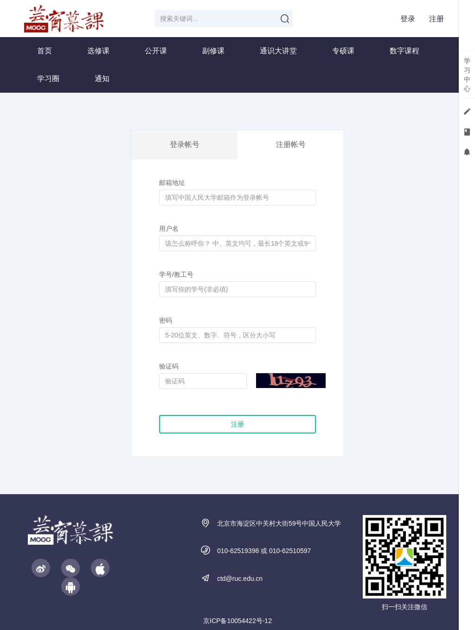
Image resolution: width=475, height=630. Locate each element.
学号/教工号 (176, 274)
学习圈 (48, 79)
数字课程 (404, 51)
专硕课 (343, 51)
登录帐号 (184, 144)
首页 (44, 51)
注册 (436, 19)
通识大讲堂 (278, 51)
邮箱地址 (172, 182)
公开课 (156, 51)
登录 (407, 19)
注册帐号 (291, 144)
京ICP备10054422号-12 (237, 620)
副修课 (213, 51)
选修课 (98, 51)
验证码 (169, 366)
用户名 (169, 228)
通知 (102, 79)
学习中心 (467, 74)
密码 (165, 320)
